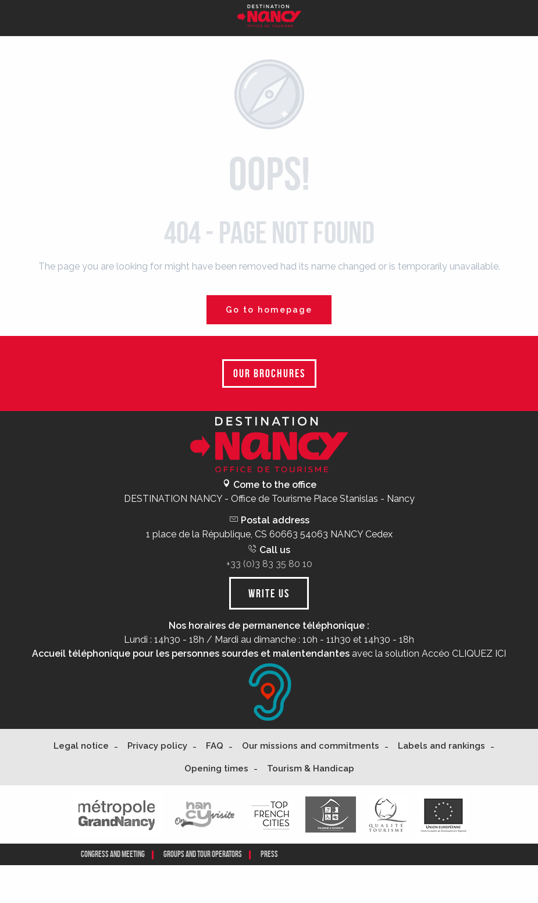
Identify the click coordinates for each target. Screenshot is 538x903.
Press (269, 854)
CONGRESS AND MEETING (113, 854)
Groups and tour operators (202, 854)
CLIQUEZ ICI (479, 653)
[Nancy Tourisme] (269, 18)
